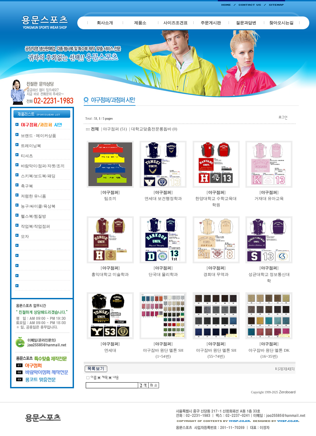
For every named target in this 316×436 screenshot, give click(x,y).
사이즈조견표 (175, 22)
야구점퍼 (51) (115, 129)
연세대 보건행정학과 (163, 198)
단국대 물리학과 (163, 274)
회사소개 (105, 22)
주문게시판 (211, 22)
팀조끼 (110, 198)
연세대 (110, 350)
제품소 (140, 22)
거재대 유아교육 (269, 198)
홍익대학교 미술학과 (110, 274)
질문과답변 (246, 22)
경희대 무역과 (216, 274)
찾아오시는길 (281, 22)
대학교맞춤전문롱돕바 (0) (154, 129)
